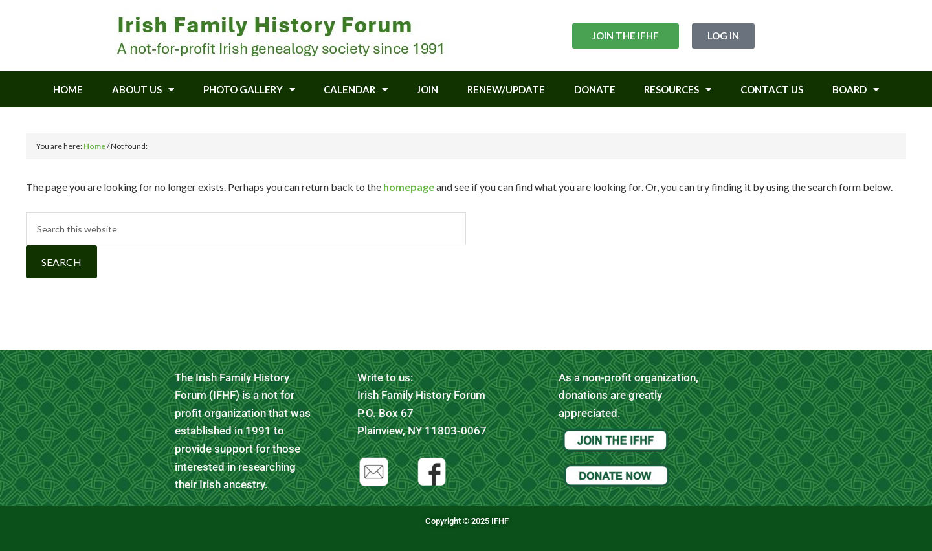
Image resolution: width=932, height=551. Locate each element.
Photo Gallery (249, 89)
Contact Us (771, 89)
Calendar (356, 89)
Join (427, 89)
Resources (677, 89)
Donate (595, 89)
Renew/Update (506, 89)
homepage (408, 187)
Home (68, 89)
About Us (143, 89)
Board (855, 89)
